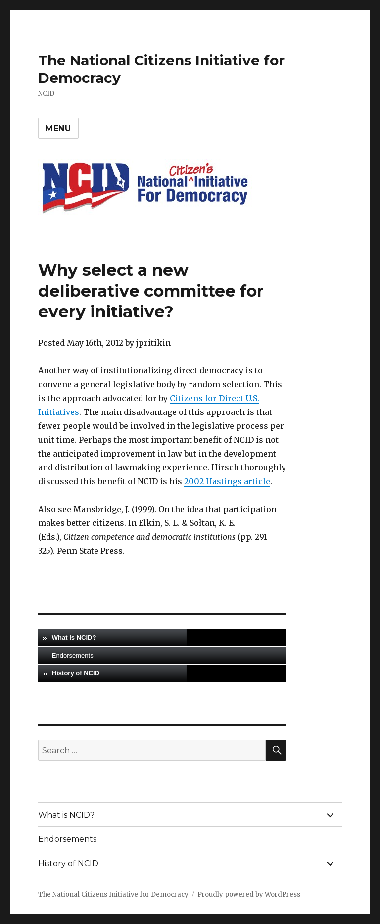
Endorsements (73, 655)
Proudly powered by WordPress (248, 894)
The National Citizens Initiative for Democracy (113, 894)
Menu (58, 128)
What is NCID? (74, 637)
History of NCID (75, 673)
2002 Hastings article (227, 481)
